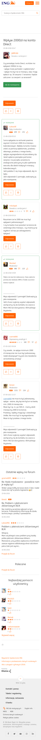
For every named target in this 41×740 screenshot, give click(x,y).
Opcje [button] (18, 111)
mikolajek (13, 206)
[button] (6, 111)
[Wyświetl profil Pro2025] (14, 599)
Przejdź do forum (8, 554)
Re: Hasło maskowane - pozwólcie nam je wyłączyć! (20, 483)
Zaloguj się (29, 3)
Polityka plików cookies (11, 718)
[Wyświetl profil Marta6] (14, 617)
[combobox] (20, 13)
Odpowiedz (9, 103)
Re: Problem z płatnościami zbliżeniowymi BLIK (15, 504)
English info (28, 708)
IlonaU (11, 385)
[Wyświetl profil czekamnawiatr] (14, 627)
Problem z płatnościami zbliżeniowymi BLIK (20, 528)
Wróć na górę (20, 683)
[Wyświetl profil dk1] (14, 590)
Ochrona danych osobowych (13, 715)
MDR (11, 711)
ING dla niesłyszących (13, 708)
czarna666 (13, 337)
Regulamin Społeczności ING (12, 658)
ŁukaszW (12, 127)
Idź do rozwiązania (12, 85)
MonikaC (12, 263)
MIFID (5, 711)
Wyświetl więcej (8, 635)
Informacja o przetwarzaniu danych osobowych (19, 661)
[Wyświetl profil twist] (14, 608)
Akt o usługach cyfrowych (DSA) (13, 664)
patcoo (14, 53)
